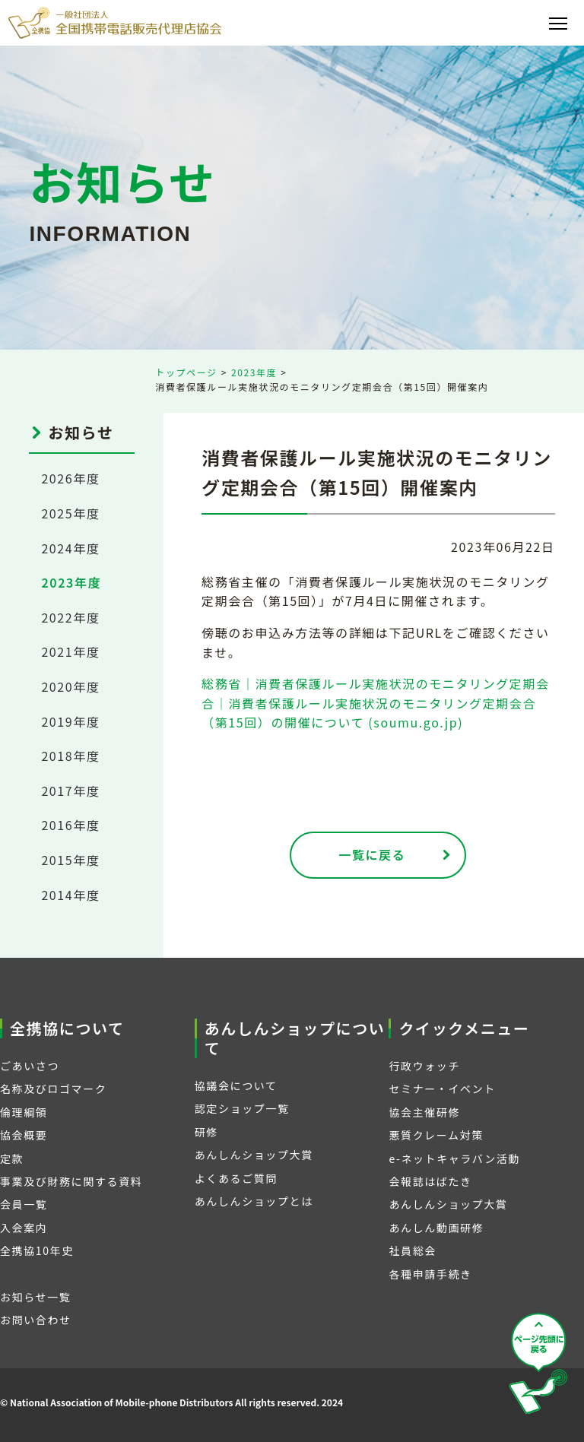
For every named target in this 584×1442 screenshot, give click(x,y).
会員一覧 (23, 1204)
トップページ (186, 372)
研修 (206, 1131)
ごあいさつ (29, 1065)
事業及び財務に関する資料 (71, 1181)
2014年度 (70, 895)
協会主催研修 (424, 1112)
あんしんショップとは (254, 1201)
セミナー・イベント (442, 1088)
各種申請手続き (430, 1274)
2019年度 (70, 721)
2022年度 (70, 617)
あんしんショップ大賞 (254, 1154)
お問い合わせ (35, 1319)
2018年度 (70, 755)
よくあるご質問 (236, 1178)
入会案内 (23, 1227)
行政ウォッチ (424, 1065)
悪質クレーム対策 (436, 1135)
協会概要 (23, 1135)
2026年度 (70, 478)
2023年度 (254, 372)
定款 (12, 1158)
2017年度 (70, 790)
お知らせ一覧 (35, 1296)
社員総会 (412, 1250)
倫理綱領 (23, 1112)
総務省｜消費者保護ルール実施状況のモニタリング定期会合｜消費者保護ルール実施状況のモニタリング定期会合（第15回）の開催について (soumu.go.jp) (376, 702)
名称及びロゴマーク (53, 1088)
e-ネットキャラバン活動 (454, 1158)
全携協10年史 (37, 1250)
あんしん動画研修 (436, 1227)
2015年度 (70, 860)
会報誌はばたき (430, 1181)
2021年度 (70, 651)
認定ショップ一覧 (242, 1108)
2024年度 (70, 548)
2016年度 (70, 825)
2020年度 (70, 686)
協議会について (236, 1085)
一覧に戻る (371, 854)
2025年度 (70, 513)
